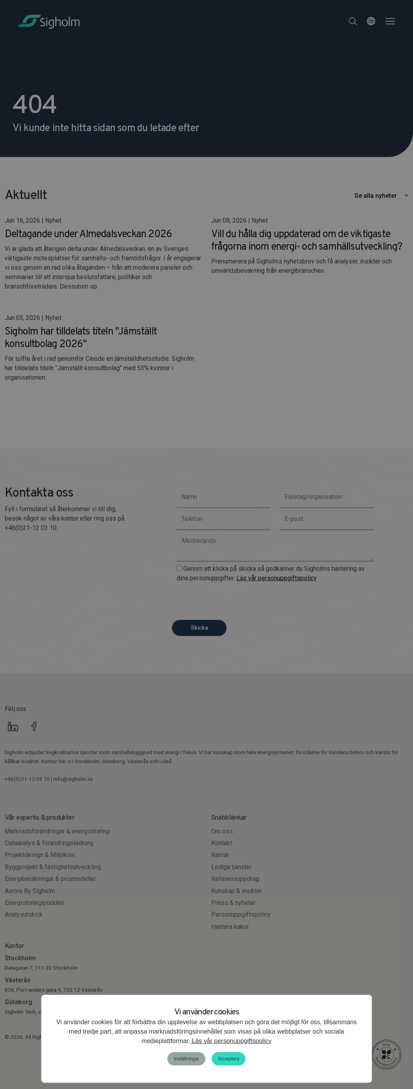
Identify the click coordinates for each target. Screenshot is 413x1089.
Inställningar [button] (186, 1059)
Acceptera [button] (228, 1059)
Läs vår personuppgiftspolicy (230, 1041)
